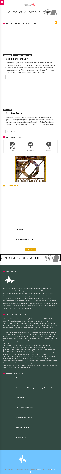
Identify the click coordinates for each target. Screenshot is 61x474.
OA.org (53, 469)
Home (5, 21)
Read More (11, 77)
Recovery (8, 55)
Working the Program (23, 55)
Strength (39, 469)
